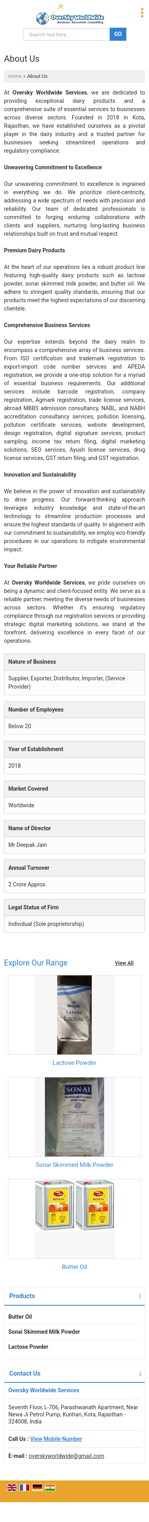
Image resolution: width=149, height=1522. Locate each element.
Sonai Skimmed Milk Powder (74, 1164)
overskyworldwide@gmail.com (66, 1456)
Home (14, 76)
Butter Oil (74, 1266)
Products (22, 1296)
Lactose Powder (74, 1062)
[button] (56, 1439)
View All (124, 963)
